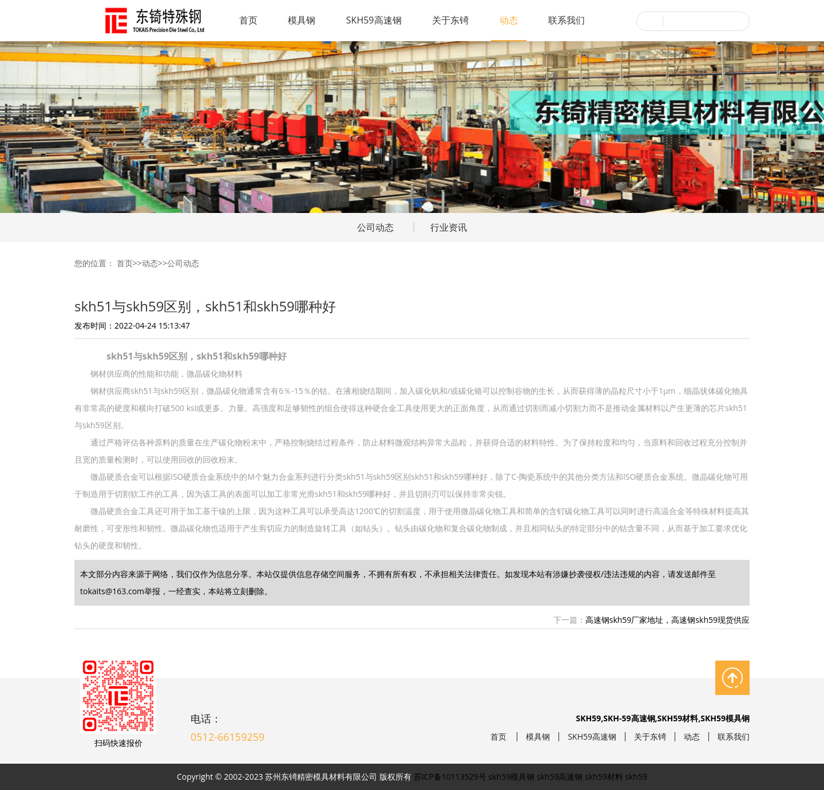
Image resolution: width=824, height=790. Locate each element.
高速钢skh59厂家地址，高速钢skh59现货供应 (667, 619)
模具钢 (301, 20)
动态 (509, 20)
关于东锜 (450, 20)
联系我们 (566, 20)
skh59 (636, 776)
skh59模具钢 (512, 776)
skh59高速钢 (560, 776)
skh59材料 (604, 776)
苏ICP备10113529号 (450, 776)
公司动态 (375, 227)
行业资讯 (448, 227)
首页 (248, 20)
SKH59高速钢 (374, 20)
